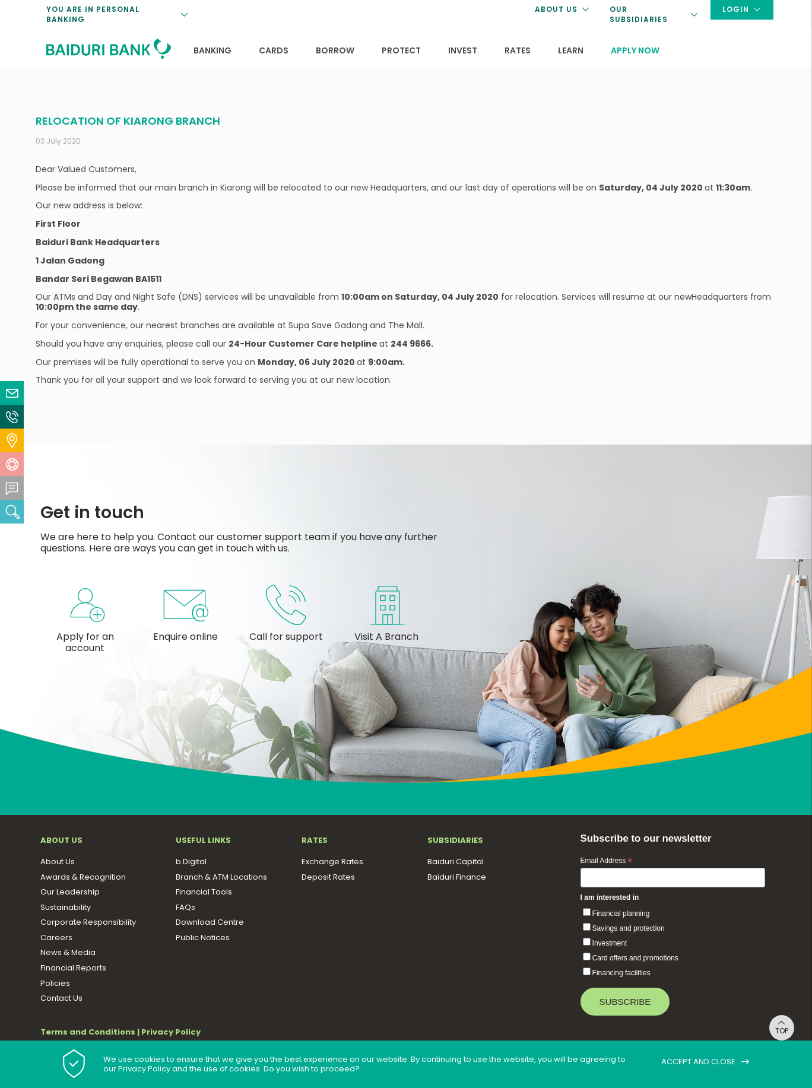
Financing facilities (621, 973)
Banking (212, 50)
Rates (518, 50)
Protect (401, 50)
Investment (609, 943)
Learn (570, 50)
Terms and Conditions (87, 1032)
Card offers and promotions (635, 958)
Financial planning (621, 913)
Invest (462, 50)
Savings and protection (628, 928)
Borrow (335, 50)
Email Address (606, 861)
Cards (273, 50)
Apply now (635, 50)
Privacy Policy (171, 1032)
